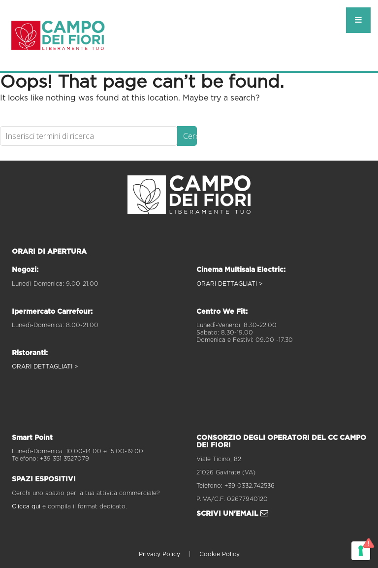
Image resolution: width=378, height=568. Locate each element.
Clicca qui (26, 506)
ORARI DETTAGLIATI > (45, 366)
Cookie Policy (219, 554)
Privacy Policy (159, 554)
